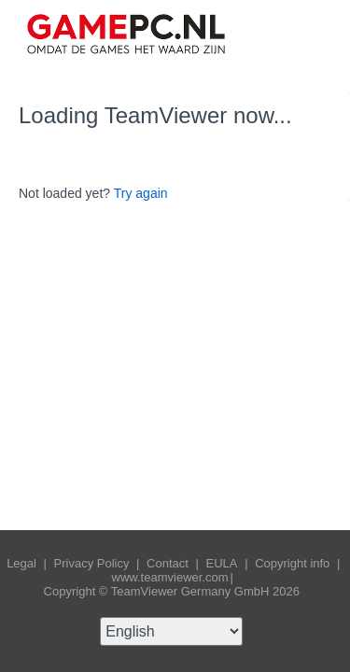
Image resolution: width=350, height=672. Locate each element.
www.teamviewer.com (170, 577)
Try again (141, 193)
